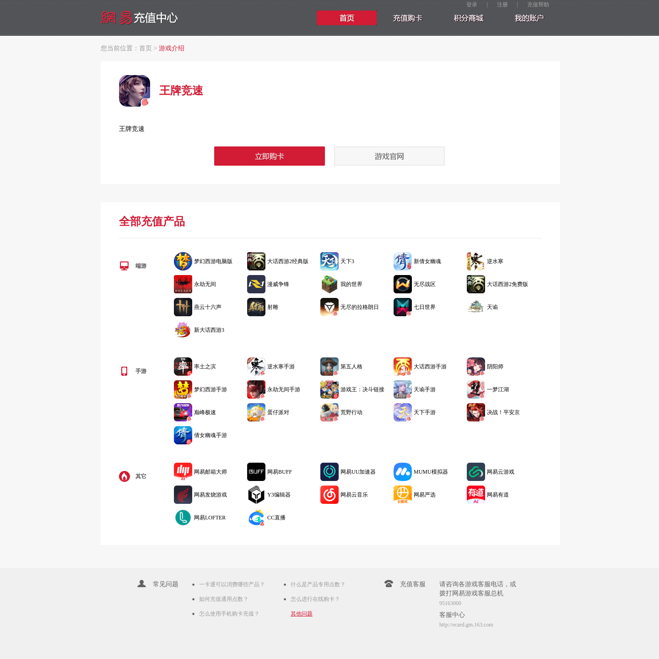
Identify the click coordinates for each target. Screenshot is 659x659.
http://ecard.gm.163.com (466, 624)
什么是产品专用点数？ (318, 584)
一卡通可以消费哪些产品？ (232, 584)
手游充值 (468, 18)
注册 (502, 4)
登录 (471, 4)
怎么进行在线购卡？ (315, 599)
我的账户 (528, 18)
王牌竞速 (132, 128)
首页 (347, 18)
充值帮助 (538, 4)
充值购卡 (407, 18)
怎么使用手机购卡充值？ (229, 613)
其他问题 (302, 613)
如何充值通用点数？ (223, 599)
